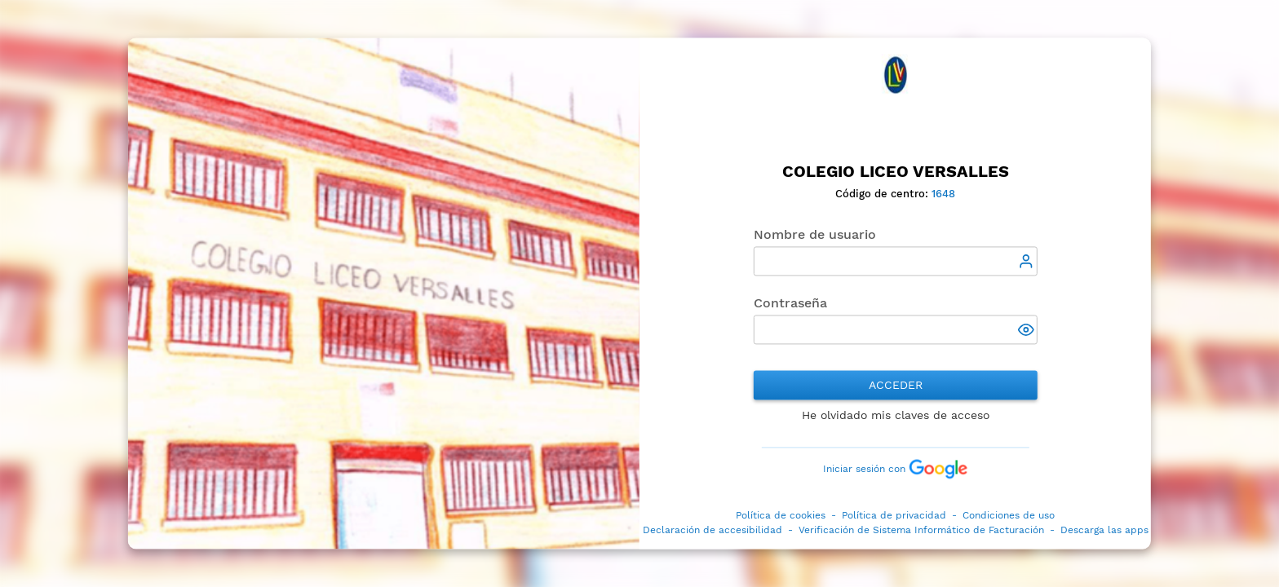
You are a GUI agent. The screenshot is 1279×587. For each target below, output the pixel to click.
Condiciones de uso (1009, 516)
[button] (1028, 332)
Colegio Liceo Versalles (895, 171)
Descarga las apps (1104, 530)
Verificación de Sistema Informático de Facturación (921, 530)
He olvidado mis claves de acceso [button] (895, 415)
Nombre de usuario (815, 235)
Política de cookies (780, 516)
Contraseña (790, 303)
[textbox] (896, 261)
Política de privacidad (894, 516)
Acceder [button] (896, 385)
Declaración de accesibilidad (712, 530)
